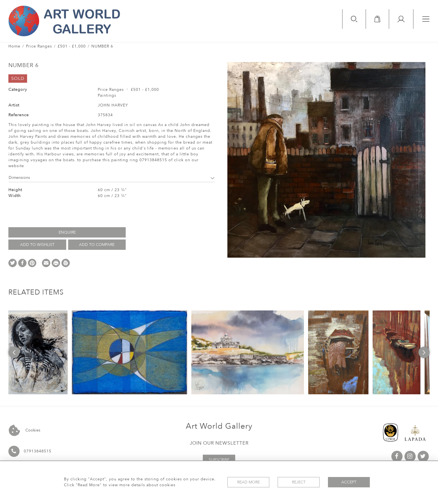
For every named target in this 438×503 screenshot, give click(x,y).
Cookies (24, 430)
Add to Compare (97, 244)
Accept (348, 482)
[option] (38, 352)
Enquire (67, 232)
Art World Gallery (219, 426)
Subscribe (219, 459)
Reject (299, 482)
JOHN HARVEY (113, 105)
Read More (248, 482)
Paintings (107, 95)
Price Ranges (39, 46)
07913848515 (37, 451)
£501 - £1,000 (72, 46)
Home (14, 46)
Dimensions (112, 178)
